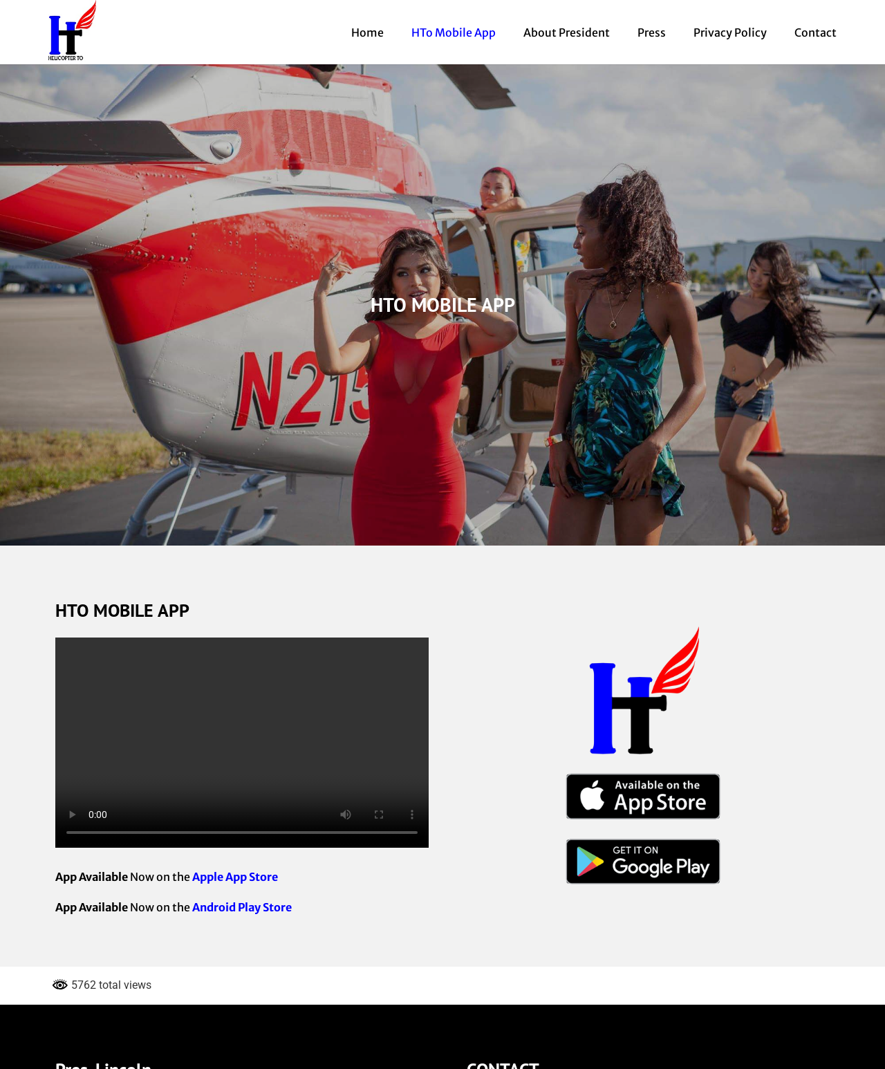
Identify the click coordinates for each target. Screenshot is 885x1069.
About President (566, 32)
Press (651, 32)
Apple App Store (235, 877)
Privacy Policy (730, 32)
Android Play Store (242, 907)
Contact (815, 32)
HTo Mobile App (453, 32)
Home (367, 32)
